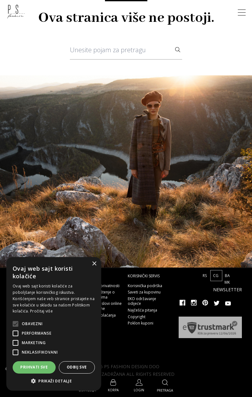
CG (216, 275)
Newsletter (227, 290)
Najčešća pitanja (142, 310)
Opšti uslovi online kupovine (105, 306)
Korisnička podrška (145, 285)
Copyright (136, 316)
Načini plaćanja (102, 315)
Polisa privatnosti (104, 285)
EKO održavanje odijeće (142, 301)
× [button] (94, 264)
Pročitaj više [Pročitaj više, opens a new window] (41, 311)
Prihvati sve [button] (34, 367)
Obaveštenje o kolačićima (102, 294)
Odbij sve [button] (77, 367)
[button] (54, 381)
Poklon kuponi (140, 323)
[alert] (53, 324)
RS (205, 275)
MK (227, 282)
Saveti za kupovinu (144, 292)
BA (227, 275)
